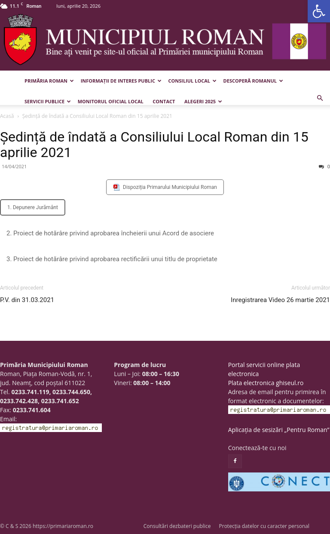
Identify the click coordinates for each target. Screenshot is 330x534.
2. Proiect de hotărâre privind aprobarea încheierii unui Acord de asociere (110, 233)
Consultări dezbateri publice (177, 526)
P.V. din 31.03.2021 (27, 300)
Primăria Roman (49, 80)
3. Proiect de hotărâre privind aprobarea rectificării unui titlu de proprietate (111, 259)
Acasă (7, 116)
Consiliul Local (192, 80)
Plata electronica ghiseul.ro (266, 383)
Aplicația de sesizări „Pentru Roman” (279, 430)
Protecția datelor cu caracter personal (264, 526)
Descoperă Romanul (253, 80)
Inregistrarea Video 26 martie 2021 (280, 300)
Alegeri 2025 (203, 101)
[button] (319, 11)
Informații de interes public (121, 80)
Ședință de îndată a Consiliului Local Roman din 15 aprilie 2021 (154, 145)
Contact (164, 101)
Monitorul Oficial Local (111, 101)
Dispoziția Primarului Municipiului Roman (170, 187)
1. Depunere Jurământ (32, 207)
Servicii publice (47, 101)
